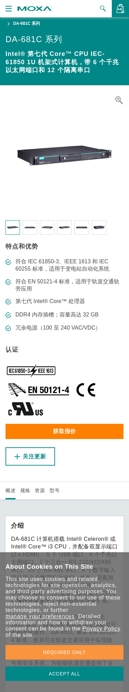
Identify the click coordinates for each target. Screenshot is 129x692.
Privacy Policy (101, 629)
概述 (10, 490)
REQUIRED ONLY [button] (64, 652)
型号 (55, 490)
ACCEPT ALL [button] (64, 673)
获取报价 (64, 431)
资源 (40, 490)
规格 (25, 490)
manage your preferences (40, 616)
